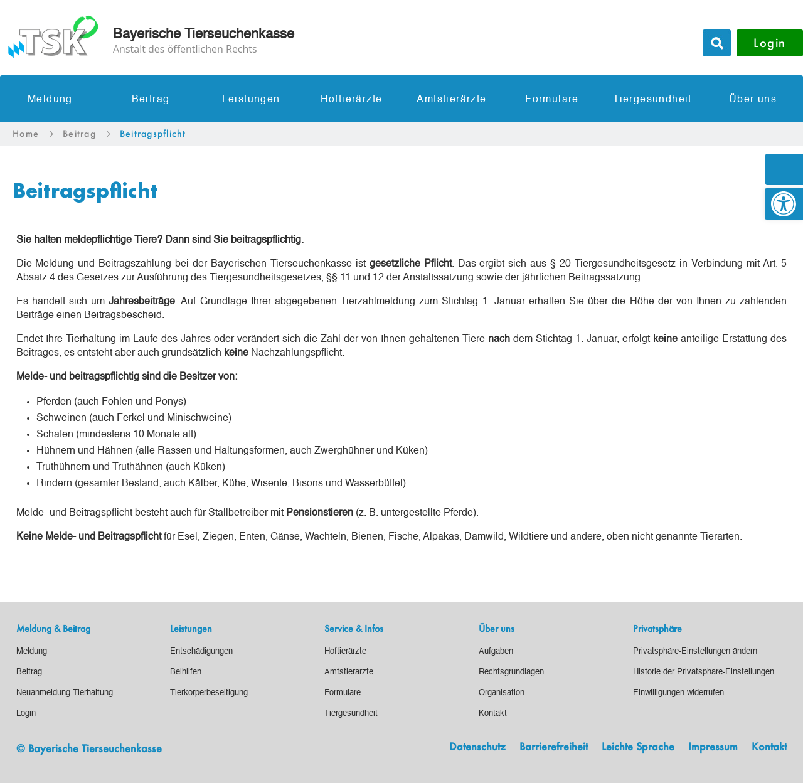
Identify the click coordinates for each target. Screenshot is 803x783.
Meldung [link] (50, 100)
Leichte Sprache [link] (638, 747)
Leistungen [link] (251, 100)
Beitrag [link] (151, 100)
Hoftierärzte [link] (352, 100)
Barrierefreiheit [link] (553, 747)
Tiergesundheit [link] (652, 100)
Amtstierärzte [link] (451, 100)
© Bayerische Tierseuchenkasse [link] (89, 748)
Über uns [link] (753, 100)
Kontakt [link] (769, 747)
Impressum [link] (713, 747)
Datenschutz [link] (477, 747)
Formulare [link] (552, 100)
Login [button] (769, 42)
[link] (784, 204)
